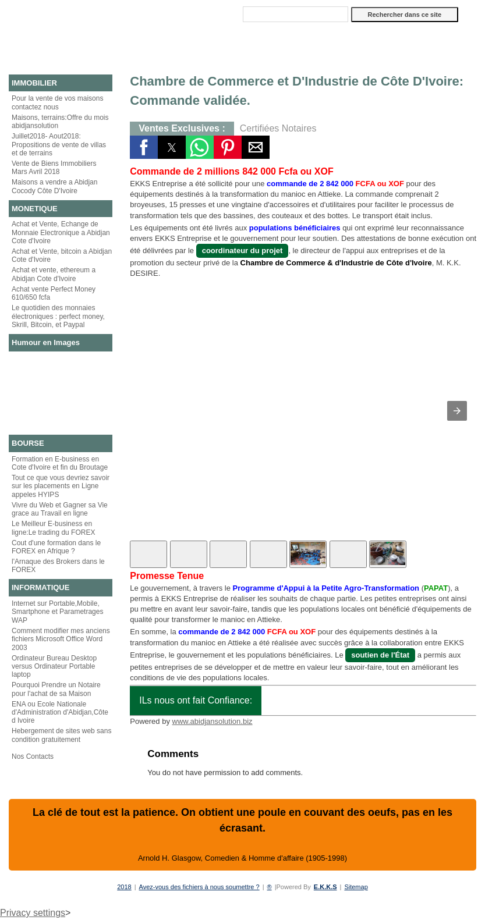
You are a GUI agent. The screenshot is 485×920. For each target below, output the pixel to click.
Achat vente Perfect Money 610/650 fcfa (53, 293)
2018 (124, 886)
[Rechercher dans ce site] (295, 14)
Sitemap (355, 886)
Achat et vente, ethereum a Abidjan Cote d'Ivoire (53, 274)
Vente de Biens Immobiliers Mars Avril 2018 (54, 167)
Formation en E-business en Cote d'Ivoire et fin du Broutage (60, 463)
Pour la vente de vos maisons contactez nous (57, 102)
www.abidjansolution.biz (212, 721)
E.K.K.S (325, 886)
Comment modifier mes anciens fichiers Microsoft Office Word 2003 (61, 639)
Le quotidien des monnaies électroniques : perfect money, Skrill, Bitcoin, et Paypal (58, 316)
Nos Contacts (33, 756)
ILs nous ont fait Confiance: (195, 700)
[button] (144, 147)
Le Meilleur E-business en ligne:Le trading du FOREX (53, 528)
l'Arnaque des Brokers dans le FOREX (58, 565)
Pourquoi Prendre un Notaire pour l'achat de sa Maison (56, 689)
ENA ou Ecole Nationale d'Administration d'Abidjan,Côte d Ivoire (60, 712)
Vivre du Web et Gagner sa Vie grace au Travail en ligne (60, 509)
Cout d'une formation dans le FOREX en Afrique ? (56, 547)
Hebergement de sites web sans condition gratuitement (61, 735)
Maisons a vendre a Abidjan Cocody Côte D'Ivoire (54, 186)
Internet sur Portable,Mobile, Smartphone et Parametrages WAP (57, 611)
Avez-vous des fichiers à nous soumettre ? (199, 886)
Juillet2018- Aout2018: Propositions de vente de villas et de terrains (59, 144)
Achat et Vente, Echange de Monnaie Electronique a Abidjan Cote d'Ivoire (61, 232)
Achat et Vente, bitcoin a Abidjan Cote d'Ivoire (62, 255)
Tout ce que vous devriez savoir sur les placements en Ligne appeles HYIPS (60, 486)
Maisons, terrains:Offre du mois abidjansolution (60, 121)
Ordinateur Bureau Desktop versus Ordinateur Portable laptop (54, 666)
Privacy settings (32, 913)
